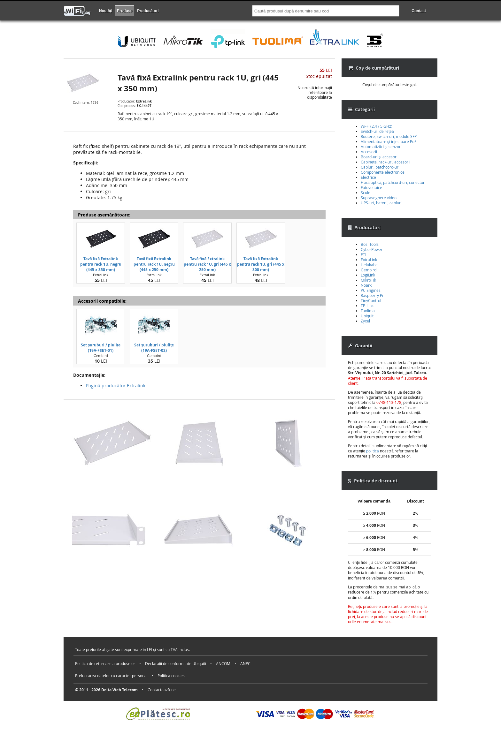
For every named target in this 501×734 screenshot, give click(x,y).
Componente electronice (383, 172)
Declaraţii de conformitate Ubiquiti (175, 663)
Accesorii (369, 151)
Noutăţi (105, 11)
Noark (366, 285)
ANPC (245, 663)
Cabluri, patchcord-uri (380, 167)
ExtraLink (369, 259)
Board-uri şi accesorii (379, 156)
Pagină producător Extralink (115, 385)
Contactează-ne (162, 689)
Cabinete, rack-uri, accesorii (385, 161)
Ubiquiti (367, 315)
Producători (147, 11)
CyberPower (371, 249)
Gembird (368, 269)
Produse (124, 11)
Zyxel (365, 320)
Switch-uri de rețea (377, 131)
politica (372, 450)
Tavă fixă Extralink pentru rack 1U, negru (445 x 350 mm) (100, 264)
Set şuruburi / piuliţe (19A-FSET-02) (154, 347)
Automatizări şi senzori (381, 146)
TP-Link (367, 305)
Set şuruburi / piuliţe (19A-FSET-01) (101, 347)
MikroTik (368, 280)
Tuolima (368, 310)
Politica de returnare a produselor (105, 663)
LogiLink (368, 274)
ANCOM (223, 663)
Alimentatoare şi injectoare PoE (389, 141)
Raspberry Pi (372, 295)
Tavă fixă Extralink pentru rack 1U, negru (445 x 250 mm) (154, 264)
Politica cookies (171, 675)
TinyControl (371, 300)
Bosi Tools (370, 244)
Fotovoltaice (371, 187)
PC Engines (371, 290)
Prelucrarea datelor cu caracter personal (111, 675)
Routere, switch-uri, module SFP (389, 136)
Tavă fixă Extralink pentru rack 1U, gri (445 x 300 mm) (260, 264)
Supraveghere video (379, 197)
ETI (363, 254)
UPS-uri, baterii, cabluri (381, 202)
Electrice (368, 177)
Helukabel (370, 264)
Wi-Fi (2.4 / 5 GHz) (376, 126)
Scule (365, 192)
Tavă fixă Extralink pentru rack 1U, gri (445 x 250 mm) (207, 264)
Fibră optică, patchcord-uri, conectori (393, 182)
